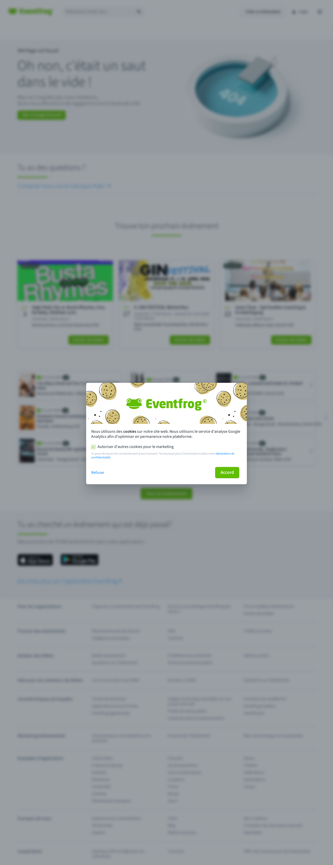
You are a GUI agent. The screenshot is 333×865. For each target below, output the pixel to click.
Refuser (97, 472)
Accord (227, 472)
